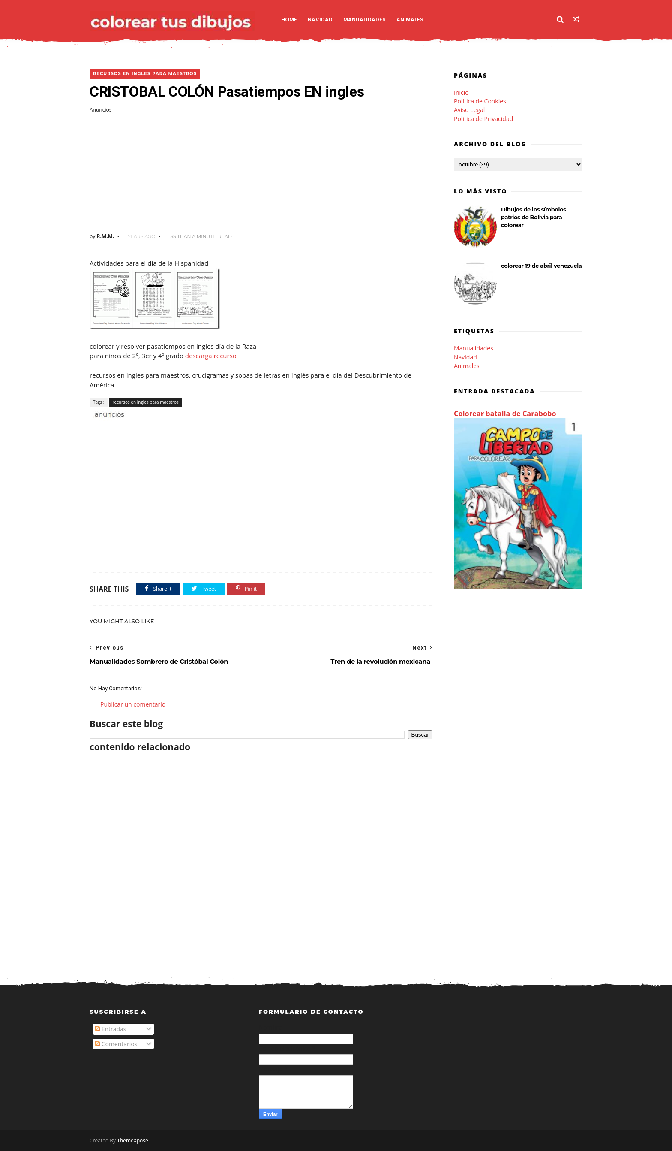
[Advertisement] (261, 173)
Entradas (110, 1029)
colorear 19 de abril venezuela (541, 265)
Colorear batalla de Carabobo (505, 413)
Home (289, 19)
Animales (409, 19)
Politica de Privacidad (483, 119)
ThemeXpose (132, 1140)
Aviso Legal (469, 110)
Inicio (461, 92)
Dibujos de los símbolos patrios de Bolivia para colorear (533, 217)
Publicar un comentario (132, 704)
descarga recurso (211, 355)
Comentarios (116, 1044)
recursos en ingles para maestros (145, 73)
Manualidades (364, 19)
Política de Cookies (480, 101)
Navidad (320, 19)
